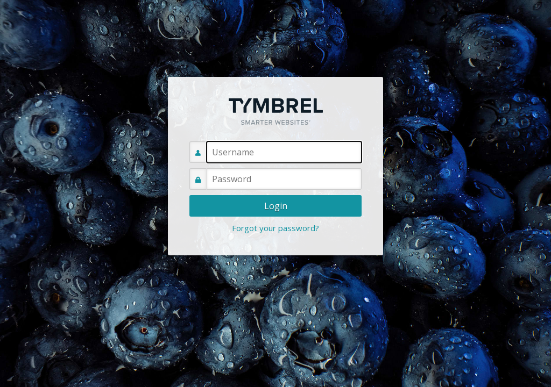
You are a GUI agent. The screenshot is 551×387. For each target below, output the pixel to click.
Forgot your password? (275, 228)
